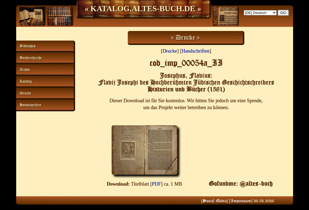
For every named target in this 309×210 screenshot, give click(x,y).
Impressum (241, 200)
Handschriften (195, 51)
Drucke (170, 51)
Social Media (215, 200)
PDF (156, 184)
